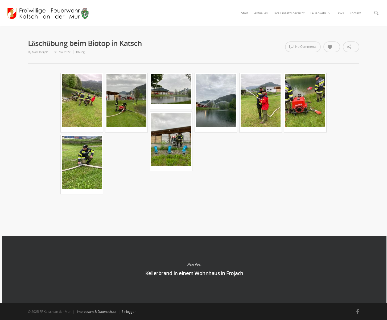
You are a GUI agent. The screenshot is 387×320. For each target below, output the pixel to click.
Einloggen (129, 311)
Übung (80, 52)
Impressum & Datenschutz (96, 311)
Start (244, 13)
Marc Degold (40, 52)
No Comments (302, 46)
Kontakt (355, 13)
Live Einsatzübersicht (289, 13)
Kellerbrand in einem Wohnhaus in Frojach (194, 269)
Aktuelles (261, 13)
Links (340, 13)
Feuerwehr (320, 13)
